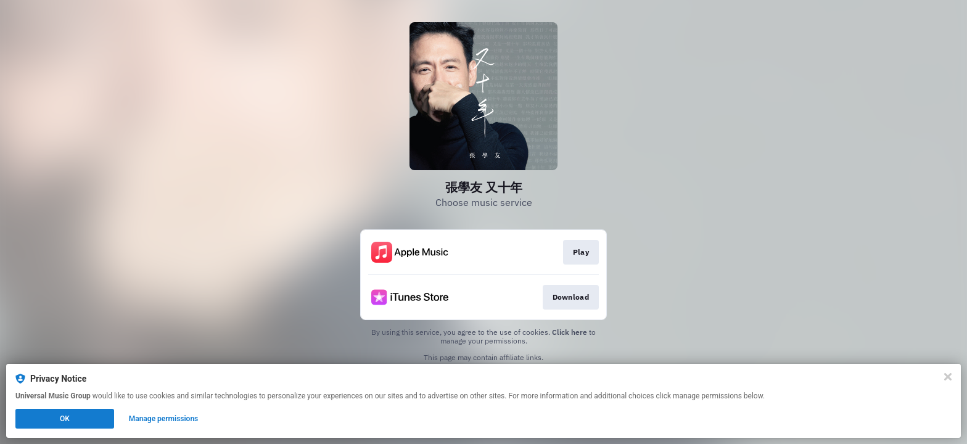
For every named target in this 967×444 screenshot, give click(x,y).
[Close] (948, 377)
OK (65, 418)
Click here (569, 332)
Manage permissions (164, 418)
